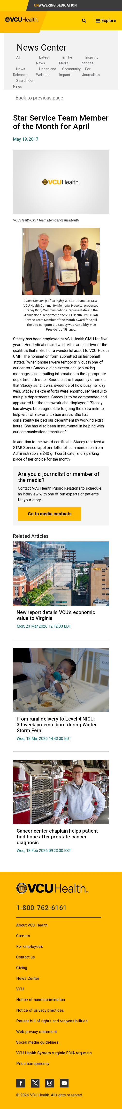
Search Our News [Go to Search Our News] (23, 83)
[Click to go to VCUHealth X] (35, 1083)
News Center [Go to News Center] (27, 978)
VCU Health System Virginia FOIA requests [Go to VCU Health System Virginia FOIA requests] (54, 1053)
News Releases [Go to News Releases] (20, 72)
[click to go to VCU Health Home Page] (22, 21)
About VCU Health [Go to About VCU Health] (31, 925)
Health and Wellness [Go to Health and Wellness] (46, 72)
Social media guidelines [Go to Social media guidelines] (37, 1042)
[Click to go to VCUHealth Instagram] (49, 1083)
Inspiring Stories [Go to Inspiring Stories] (90, 60)
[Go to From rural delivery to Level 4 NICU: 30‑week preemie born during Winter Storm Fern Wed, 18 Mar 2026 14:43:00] (61, 728)
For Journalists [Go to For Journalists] (91, 72)
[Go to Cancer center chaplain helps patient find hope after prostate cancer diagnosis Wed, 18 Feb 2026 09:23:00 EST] (61, 840)
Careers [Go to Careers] (23, 936)
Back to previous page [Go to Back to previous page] (39, 98)
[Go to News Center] (61, 47)
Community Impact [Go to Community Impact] (70, 72)
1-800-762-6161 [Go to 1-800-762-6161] (41, 908)
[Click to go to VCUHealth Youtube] (64, 1083)
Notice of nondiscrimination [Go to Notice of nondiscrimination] (40, 999)
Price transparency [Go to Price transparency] (32, 1063)
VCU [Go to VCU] (20, 989)
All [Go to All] (18, 57)
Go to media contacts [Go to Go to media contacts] (49, 513)
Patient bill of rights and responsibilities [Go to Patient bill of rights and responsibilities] (52, 1021)
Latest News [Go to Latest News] (42, 60)
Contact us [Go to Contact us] (25, 957)
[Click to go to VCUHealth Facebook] (20, 1083)
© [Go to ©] (17, 1095)
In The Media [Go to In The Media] (65, 60)
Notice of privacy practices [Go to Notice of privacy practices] (40, 1010)
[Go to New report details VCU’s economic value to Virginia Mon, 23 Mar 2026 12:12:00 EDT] (61, 619)
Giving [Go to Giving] (21, 967)
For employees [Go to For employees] (29, 946)
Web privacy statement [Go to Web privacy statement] (36, 1031)
